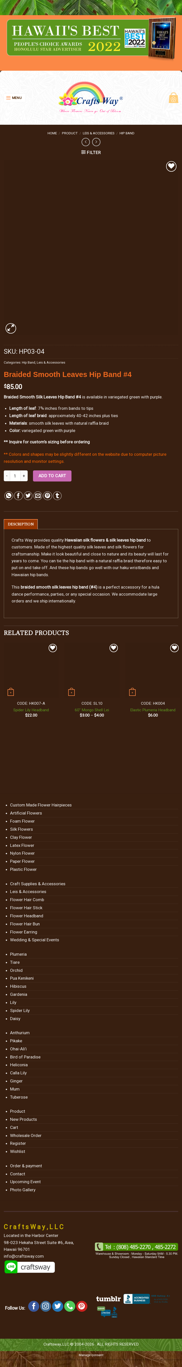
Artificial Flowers (26, 813)
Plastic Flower (23, 869)
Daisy (15, 1018)
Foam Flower (22, 821)
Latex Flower (22, 845)
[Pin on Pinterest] (47, 495)
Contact (17, 1174)
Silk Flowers (21, 829)
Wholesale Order (26, 1135)
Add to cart (52, 475)
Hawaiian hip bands (30, 574)
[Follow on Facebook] (33, 1306)
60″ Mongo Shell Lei (92, 710)
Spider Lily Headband (31, 710)
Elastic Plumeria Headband (152, 710)
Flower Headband (26, 916)
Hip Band (127, 133)
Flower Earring (23, 932)
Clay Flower (21, 837)
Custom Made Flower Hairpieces (41, 805)
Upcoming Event (25, 1182)
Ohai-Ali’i (18, 1049)
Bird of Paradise (25, 1057)
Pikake (16, 1041)
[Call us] (69, 1306)
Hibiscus (18, 986)
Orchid (16, 970)
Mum (15, 1089)
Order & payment (26, 1166)
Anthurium (20, 1032)
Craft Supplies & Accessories (37, 884)
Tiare (15, 962)
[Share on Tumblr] (57, 495)
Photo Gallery (22, 1190)
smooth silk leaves (46, 423)
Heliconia (19, 1065)
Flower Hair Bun (25, 924)
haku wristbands (135, 568)
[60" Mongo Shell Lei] (91, 670)
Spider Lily (20, 1010)
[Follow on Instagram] (45, 1306)
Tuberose (19, 1097)
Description (21, 524)
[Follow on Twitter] (57, 1306)
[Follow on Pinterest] (81, 1306)
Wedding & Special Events (34, 940)
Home (52, 133)
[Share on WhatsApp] (8, 495)
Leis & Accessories (99, 133)
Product (70, 133)
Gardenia (18, 994)
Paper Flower (22, 861)
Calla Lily (18, 1073)
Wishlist (17, 1151)
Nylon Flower (22, 853)
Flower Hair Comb (27, 899)
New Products (23, 1119)
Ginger (16, 1081)
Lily (13, 1002)
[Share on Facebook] (18, 495)
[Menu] (15, 97)
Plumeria (18, 954)
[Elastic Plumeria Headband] (152, 670)
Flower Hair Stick (26, 907)
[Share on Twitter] (28, 495)
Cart (14, 1127)
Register (18, 1143)
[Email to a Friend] (37, 495)
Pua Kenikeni (22, 978)
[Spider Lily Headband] (31, 670)
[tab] (21, 524)
